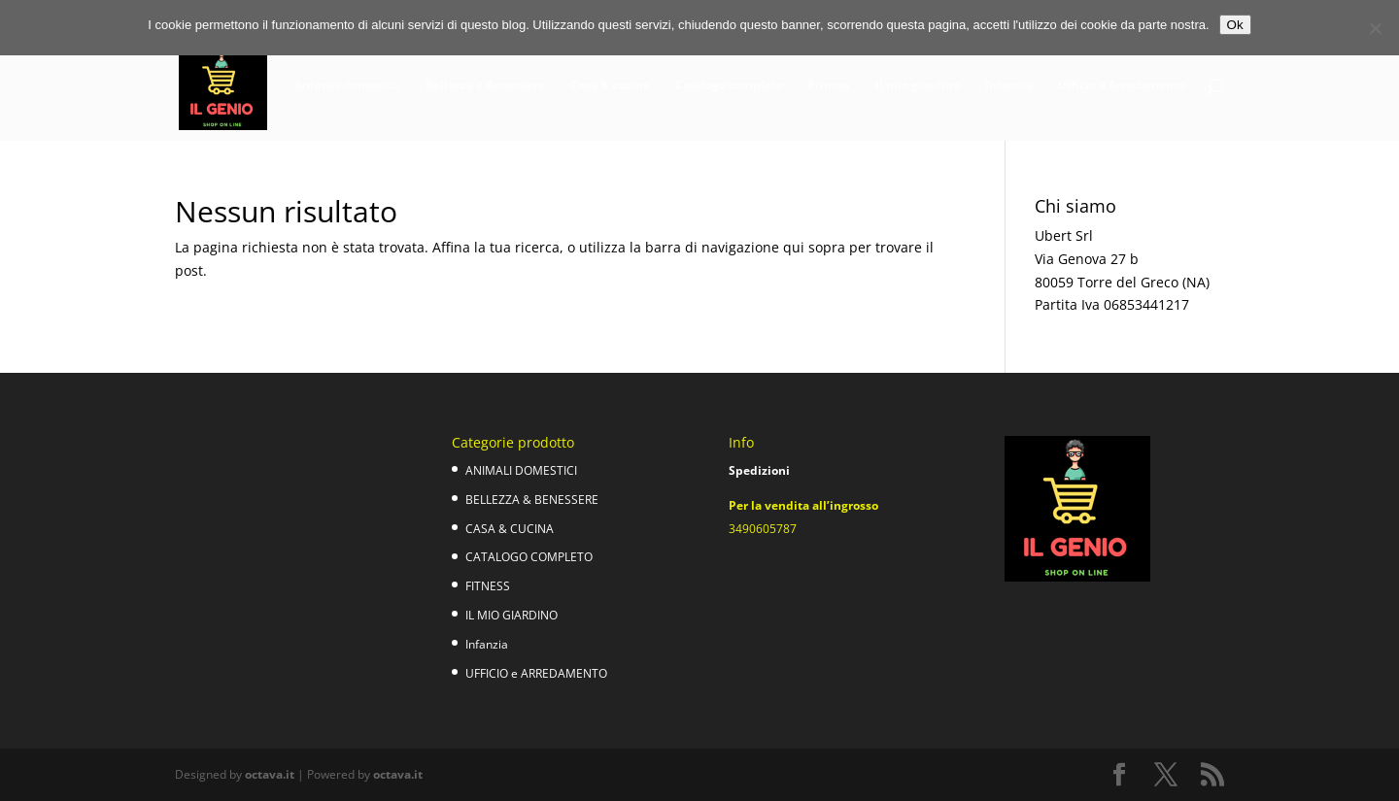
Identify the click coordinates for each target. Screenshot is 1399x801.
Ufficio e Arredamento (1121, 86)
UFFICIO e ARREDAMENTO (536, 673)
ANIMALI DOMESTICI (521, 470)
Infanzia (1009, 86)
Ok (1235, 24)
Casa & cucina (610, 86)
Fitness (829, 86)
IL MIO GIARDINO (511, 615)
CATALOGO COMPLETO (529, 557)
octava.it (269, 774)
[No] (1374, 28)
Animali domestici (347, 86)
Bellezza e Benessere (485, 86)
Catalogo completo (729, 86)
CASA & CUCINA (509, 528)
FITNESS (487, 586)
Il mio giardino (917, 86)
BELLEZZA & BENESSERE (531, 499)
